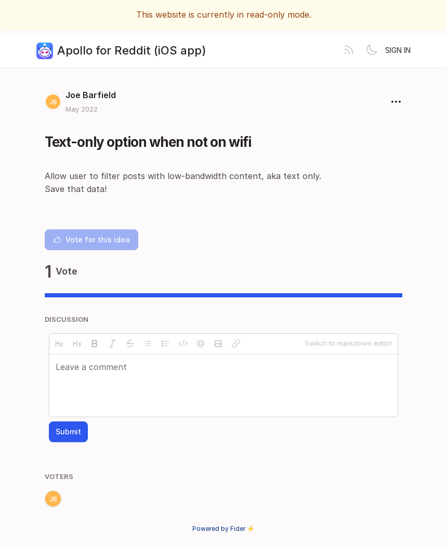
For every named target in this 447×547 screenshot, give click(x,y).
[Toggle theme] (371, 51)
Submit (68, 431)
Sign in (398, 50)
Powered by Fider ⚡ (223, 528)
